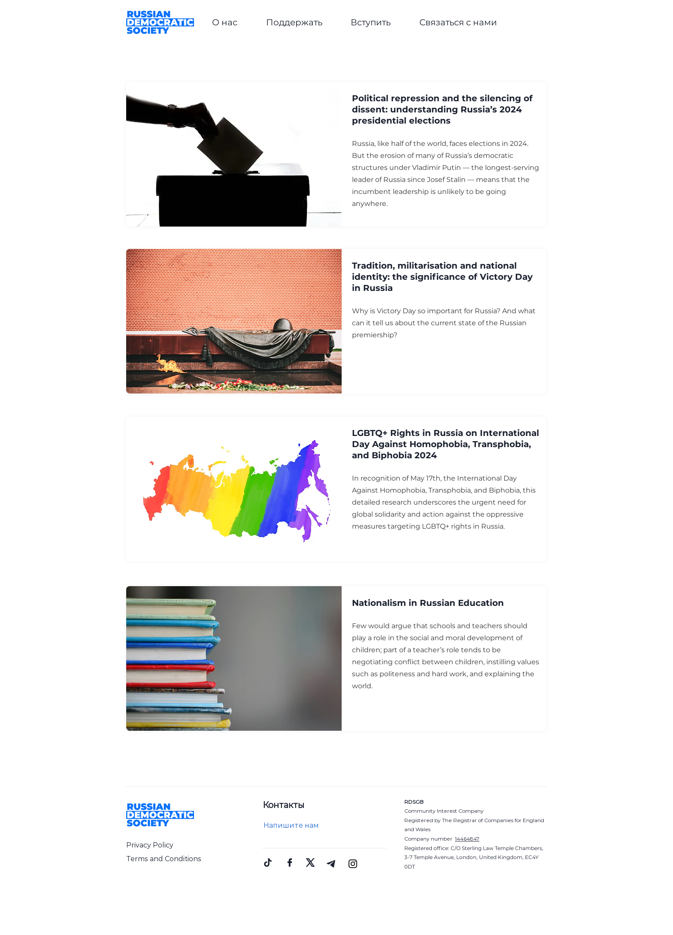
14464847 (467, 838)
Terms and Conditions (163, 859)
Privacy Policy (149, 845)
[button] (225, 22)
